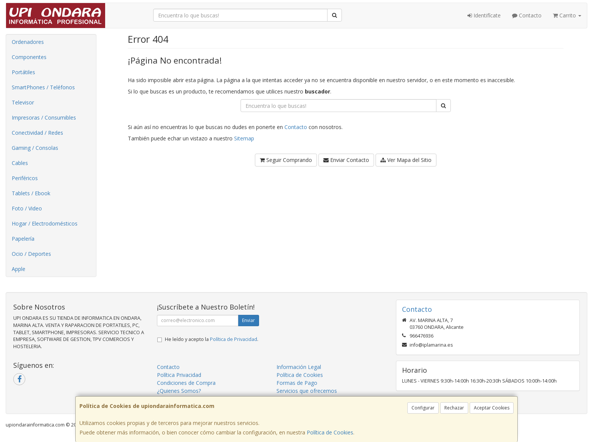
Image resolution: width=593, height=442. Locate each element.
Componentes (29, 57)
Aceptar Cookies (491, 408)
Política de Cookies (330, 432)
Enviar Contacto (346, 159)
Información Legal (298, 366)
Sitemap (244, 138)
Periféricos (25, 178)
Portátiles (23, 72)
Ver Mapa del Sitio (406, 159)
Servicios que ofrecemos (306, 390)
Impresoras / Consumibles (44, 117)
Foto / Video (27, 208)
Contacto (527, 15)
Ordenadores (28, 41)
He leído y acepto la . (211, 339)
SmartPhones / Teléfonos (43, 87)
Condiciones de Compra (186, 382)
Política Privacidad (179, 374)
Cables (20, 163)
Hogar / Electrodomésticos (45, 223)
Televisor (23, 102)
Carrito (567, 15)
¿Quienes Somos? (179, 390)
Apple (18, 268)
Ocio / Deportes (31, 253)
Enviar (248, 320)
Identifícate (484, 15)
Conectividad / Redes (37, 132)
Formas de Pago (296, 382)
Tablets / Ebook (31, 193)
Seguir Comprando (286, 159)
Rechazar (454, 408)
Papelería (23, 238)
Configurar (423, 408)
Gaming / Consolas (35, 147)
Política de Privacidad (233, 339)
